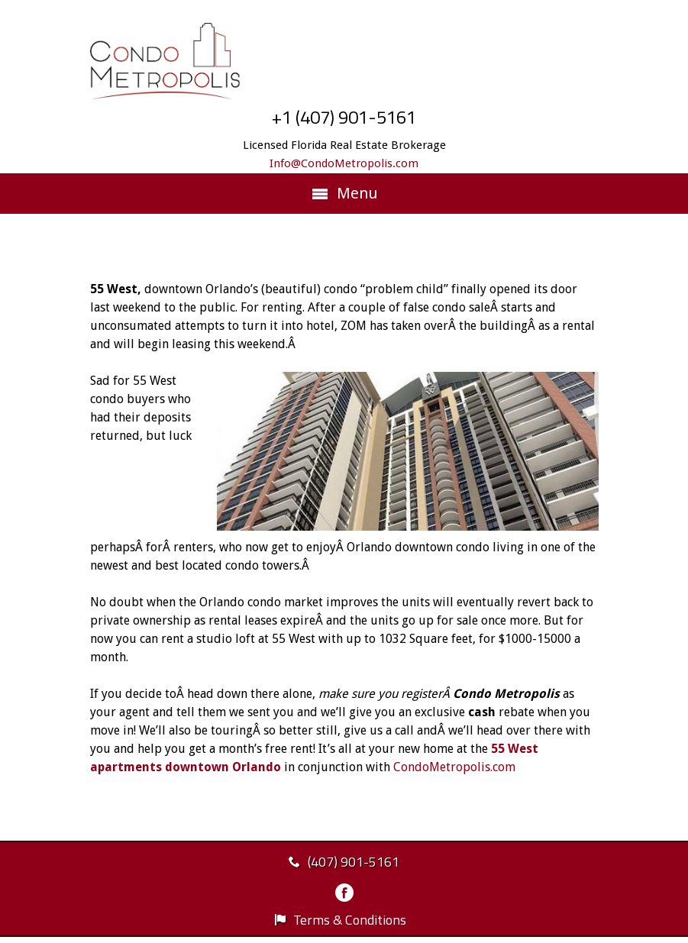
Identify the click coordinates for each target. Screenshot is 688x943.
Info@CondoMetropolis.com (344, 163)
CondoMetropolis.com (454, 767)
